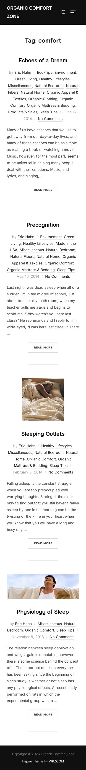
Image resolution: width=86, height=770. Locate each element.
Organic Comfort (59, 263)
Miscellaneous (20, 85)
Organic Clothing (42, 99)
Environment (65, 72)
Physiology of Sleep (43, 611)
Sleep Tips (48, 112)
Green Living (26, 79)
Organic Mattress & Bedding (51, 105)
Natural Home (32, 92)
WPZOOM (56, 761)
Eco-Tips (44, 72)
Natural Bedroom (49, 85)
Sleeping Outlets (43, 433)
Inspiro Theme (32, 761)
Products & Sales (22, 112)
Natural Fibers (22, 256)
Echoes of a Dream (42, 60)
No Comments (50, 118)
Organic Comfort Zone (29, 12)
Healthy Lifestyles (54, 79)
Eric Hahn (22, 72)
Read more (46, 189)
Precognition (42, 224)
